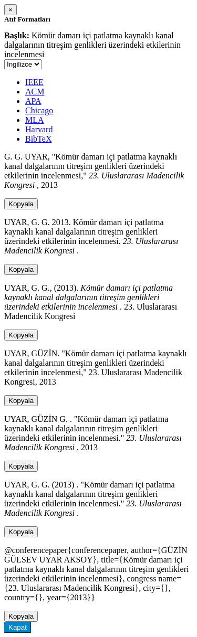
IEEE (34, 82)
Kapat (17, 627)
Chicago (39, 110)
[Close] (10, 9)
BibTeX (38, 138)
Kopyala (21, 204)
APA (33, 101)
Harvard (39, 129)
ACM (34, 91)
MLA (34, 119)
